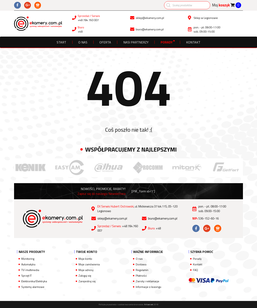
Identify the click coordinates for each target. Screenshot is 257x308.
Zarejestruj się (87, 281)
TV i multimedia (30, 270)
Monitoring (27, 259)
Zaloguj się (85, 275)
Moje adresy (86, 270)
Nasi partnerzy (136, 42)
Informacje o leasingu (148, 287)
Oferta (105, 42)
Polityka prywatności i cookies (111, 304)
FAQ (195, 270)
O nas (82, 42)
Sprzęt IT (26, 275)
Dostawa (141, 264)
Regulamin (142, 270)
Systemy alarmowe (32, 287)
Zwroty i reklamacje (147, 281)
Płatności (141, 275)
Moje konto (85, 259)
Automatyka (28, 264)
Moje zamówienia (89, 264)
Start (61, 42)
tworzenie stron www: (139, 304)
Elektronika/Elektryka (34, 281)
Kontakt (193, 42)
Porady (167, 42)
